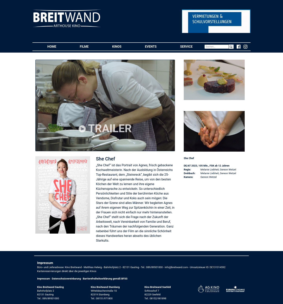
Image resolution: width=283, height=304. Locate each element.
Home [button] (57, 46)
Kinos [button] (122, 46)
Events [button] (156, 46)
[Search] (216, 47)
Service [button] (192, 46)
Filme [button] (90, 46)
